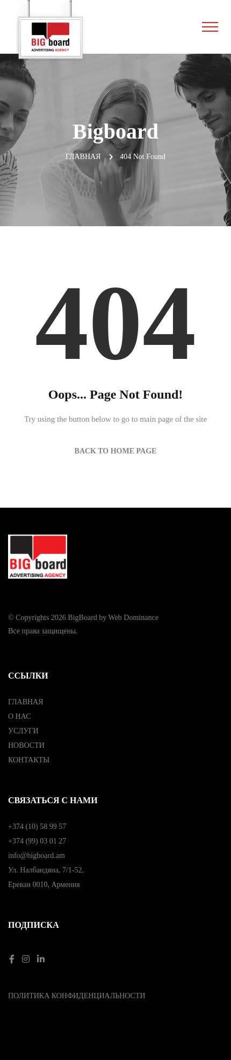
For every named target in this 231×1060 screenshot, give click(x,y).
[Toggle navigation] (210, 27)
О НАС (19, 716)
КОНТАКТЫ (28, 760)
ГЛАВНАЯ (26, 702)
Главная (83, 157)
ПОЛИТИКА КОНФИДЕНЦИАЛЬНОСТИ (77, 996)
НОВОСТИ (26, 745)
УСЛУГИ (23, 731)
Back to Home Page (116, 451)
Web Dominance (133, 618)
